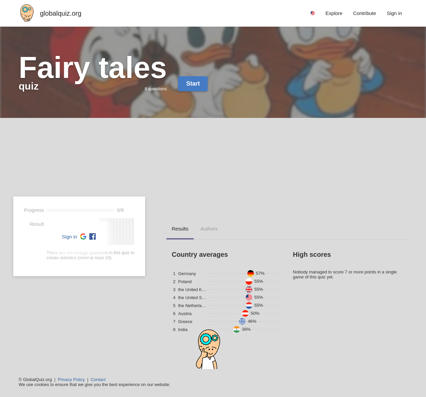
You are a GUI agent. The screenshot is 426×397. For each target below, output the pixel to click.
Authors (209, 228)
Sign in (69, 236)
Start (193, 83)
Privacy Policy (71, 379)
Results (180, 228)
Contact (98, 379)
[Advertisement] (213, 167)
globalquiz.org (61, 13)
